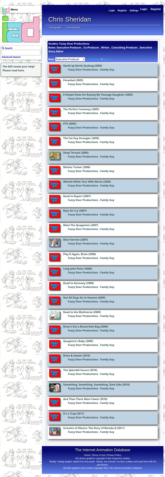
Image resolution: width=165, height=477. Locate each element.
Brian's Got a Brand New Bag (81, 326)
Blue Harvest (71, 239)
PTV (65, 123)
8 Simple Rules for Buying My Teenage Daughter (94, 94)
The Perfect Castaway (77, 109)
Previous (94, 59)
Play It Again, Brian (75, 254)
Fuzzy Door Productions (83, 69)
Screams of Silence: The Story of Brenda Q (89, 428)
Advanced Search (11, 57)
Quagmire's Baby (74, 341)
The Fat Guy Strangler (77, 138)
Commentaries (73, 27)
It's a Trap (69, 413)
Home (87, 455)
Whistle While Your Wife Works (83, 181)
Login (143, 9)
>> (111, 59)
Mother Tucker (72, 167)
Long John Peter (73, 268)
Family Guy (107, 69)
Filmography (55, 27)
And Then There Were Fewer (81, 399)
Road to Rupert (72, 196)
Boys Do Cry (70, 210)
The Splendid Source (76, 370)
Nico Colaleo (126, 461)
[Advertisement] (20, 97)
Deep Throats (71, 152)
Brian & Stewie (72, 355)
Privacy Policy (114, 455)
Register (156, 9)
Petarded (69, 80)
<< (87, 59)
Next (106, 59)
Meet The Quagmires (76, 225)
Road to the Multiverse (77, 312)
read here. (18, 70)
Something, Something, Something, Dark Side (92, 384)
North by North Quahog (78, 65)
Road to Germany (74, 283)
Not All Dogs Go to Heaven (80, 297)
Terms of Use (98, 455)
